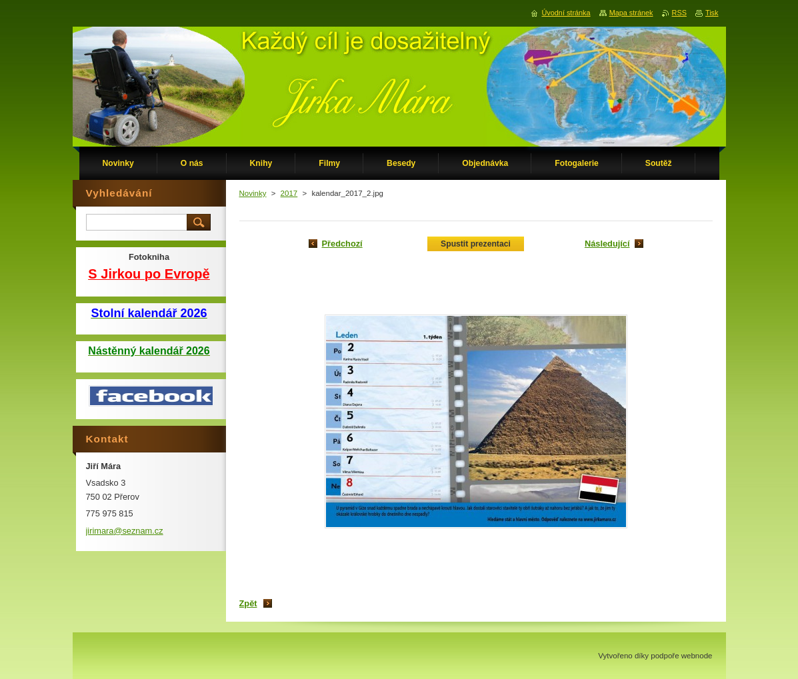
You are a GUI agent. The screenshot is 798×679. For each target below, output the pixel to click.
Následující (607, 244)
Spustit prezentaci (476, 244)
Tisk (712, 13)
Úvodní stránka (565, 13)
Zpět (248, 603)
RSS (679, 13)
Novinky (253, 193)
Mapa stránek (631, 13)
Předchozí (342, 244)
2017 (289, 193)
